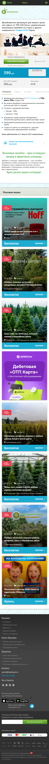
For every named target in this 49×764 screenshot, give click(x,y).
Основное (6, 91)
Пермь (24, 2)
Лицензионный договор (12, 658)
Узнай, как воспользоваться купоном (21, 142)
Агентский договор (10, 655)
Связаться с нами (8, 675)
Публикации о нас (10, 625)
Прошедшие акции (10, 647)
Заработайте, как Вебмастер (14, 644)
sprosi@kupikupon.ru (10, 672)
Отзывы (27, 91)
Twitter (10, 685)
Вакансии (6, 628)
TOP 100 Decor (32, 98)
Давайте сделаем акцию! (12, 641)
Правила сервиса (9, 631)
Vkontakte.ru (6, 685)
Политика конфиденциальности (15, 664)
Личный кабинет (46, 2)
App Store (8, 701)
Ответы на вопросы (10, 634)
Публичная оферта (10, 661)
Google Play (22, 701)
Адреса (18, 91)
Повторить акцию (16, 61)
